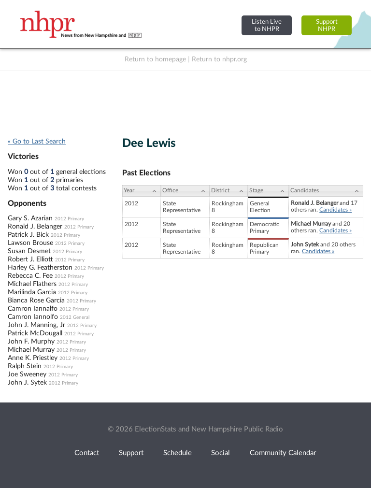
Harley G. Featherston (40, 267)
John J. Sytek (27, 382)
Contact (86, 453)
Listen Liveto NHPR (267, 25)
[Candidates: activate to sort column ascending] (326, 191)
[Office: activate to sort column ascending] (185, 191)
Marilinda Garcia (32, 292)
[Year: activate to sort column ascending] (141, 191)
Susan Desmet (29, 251)
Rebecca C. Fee (30, 276)
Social (220, 453)
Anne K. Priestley (32, 358)
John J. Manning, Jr (36, 325)
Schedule (177, 453)
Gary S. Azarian (30, 218)
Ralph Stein (25, 366)
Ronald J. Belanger (35, 226)
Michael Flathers (32, 284)
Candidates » (335, 210)
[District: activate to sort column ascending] (229, 191)
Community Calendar (283, 453)
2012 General (74, 317)
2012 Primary (69, 218)
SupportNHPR (327, 25)
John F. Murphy (31, 341)
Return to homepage (155, 59)
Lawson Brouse (30, 243)
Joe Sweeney (27, 374)
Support (131, 453)
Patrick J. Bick (28, 234)
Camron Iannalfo (32, 308)
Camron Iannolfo (33, 317)
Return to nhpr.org (219, 59)
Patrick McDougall (35, 333)
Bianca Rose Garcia (36, 300)
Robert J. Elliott (30, 259)
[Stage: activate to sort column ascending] (268, 191)
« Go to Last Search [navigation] (37, 141)
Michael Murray (31, 349)
